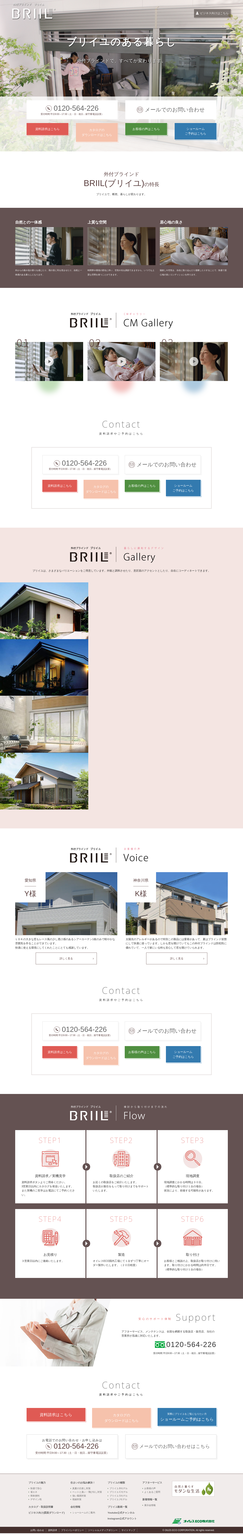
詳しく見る (66, 958)
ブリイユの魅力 (37, 1483)
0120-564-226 (76, 108)
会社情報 (75, 1507)
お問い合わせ (37, 1531)
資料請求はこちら (47, 132)
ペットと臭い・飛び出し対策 (87, 1492)
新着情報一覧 (149, 1500)
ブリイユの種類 (116, 1483)
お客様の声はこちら (146, 132)
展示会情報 (150, 1505)
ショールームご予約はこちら (195, 132)
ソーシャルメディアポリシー (103, 1531)
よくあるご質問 (152, 1492)
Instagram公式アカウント (122, 1519)
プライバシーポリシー (72, 1531)
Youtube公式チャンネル (121, 1513)
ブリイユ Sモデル (119, 1496)
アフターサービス (152, 1483)
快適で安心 (36, 1489)
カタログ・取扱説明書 (40, 1507)
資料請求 (52, 1531)
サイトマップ (128, 1531)
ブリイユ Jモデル (118, 1500)
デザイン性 (36, 1500)
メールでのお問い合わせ (175, 109)
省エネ (33, 1492)
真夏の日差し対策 (81, 1489)
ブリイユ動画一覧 (117, 1507)
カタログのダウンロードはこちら (97, 132)
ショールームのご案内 (83, 1513)
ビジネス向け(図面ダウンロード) (46, 1513)
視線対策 (76, 1500)
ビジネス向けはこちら (212, 13)
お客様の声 (150, 1489)
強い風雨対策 (79, 1496)
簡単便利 (34, 1496)
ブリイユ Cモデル (119, 1492)
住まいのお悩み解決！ (82, 1483)
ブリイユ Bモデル (119, 1489)
